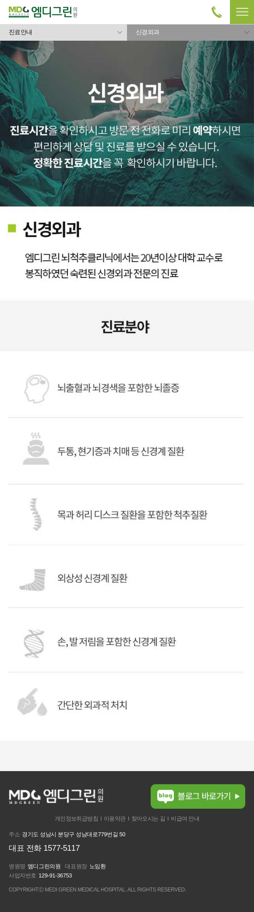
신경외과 (147, 31)
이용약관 (115, 818)
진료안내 (20, 31)
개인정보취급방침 (76, 818)
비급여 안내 (185, 818)
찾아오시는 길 (148, 818)
